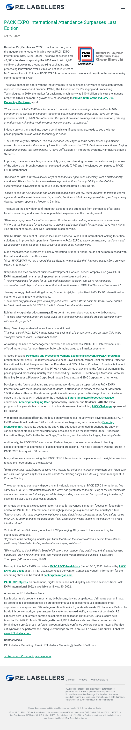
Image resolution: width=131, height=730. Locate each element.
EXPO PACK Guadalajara (65, 566)
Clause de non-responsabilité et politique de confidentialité (53, 708)
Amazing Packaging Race (35, 402)
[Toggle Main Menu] (123, 7)
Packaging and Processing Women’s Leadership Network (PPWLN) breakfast (73, 355)
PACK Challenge (102, 406)
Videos (83, 679)
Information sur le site (91, 708)
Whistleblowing (99, 679)
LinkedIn (70, 679)
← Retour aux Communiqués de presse (27, 656)
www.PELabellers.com (17, 633)
